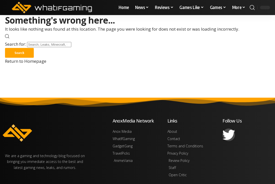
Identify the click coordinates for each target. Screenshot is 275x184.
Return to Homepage (25, 61)
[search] (252, 7)
